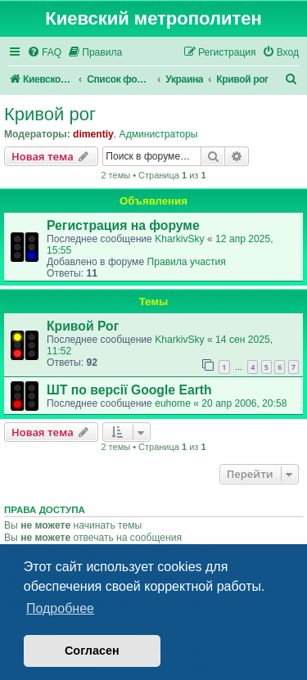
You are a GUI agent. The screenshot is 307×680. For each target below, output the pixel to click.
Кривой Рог (83, 326)
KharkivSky (180, 239)
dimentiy (93, 134)
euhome (173, 403)
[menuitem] (44, 53)
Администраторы (159, 134)
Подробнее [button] (60, 608)
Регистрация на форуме (123, 225)
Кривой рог (50, 114)
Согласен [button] (92, 650)
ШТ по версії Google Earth (129, 390)
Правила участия (186, 262)
